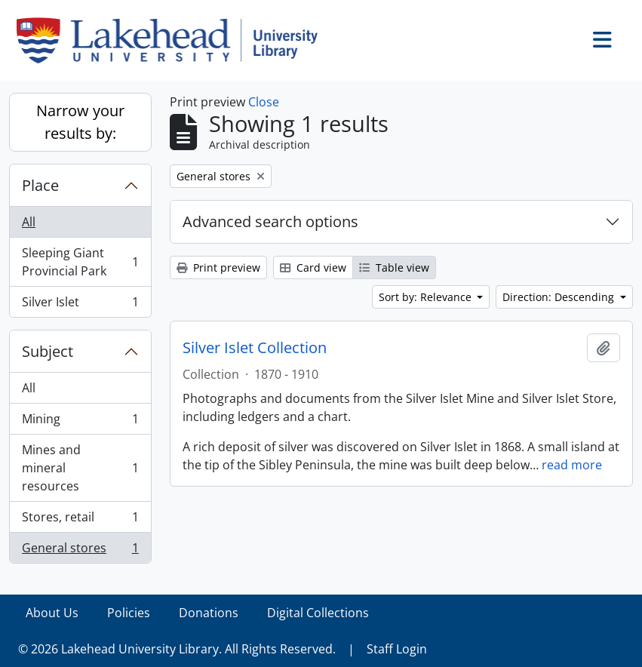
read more (572, 464)
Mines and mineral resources (80, 467)
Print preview (218, 267)
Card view (313, 267)
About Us (52, 612)
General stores (80, 551)
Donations (208, 612)
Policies (128, 612)
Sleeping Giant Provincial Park (80, 261)
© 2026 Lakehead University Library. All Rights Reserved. (177, 649)
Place (40, 185)
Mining (80, 422)
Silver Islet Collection (255, 348)
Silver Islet (80, 305)
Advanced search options (270, 221)
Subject (47, 351)
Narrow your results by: (80, 121)
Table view (394, 267)
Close (263, 102)
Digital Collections (318, 612)
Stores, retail (80, 520)
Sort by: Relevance (427, 297)
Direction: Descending (559, 297)
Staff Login (397, 649)
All (28, 222)
